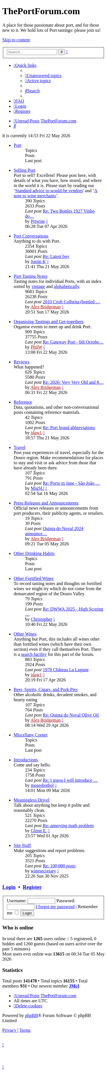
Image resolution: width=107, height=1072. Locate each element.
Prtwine (38, 221)
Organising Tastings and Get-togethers (49, 321)
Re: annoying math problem (68, 825)
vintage (38, 286)
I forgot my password (55, 906)
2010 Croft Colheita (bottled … (71, 301)
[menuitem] (43, 75)
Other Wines (25, 634)
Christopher (41, 619)
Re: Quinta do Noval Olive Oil (71, 715)
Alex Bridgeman (45, 306)
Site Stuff (22, 845)
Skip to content (16, 39)
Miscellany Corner (31, 734)
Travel (19, 447)
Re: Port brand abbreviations (69, 427)
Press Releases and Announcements (46, 503)
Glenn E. (39, 830)
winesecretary (43, 870)
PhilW (36, 347)
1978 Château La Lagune (66, 669)
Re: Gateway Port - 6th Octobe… (73, 342)
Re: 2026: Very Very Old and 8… (73, 382)
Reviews (21, 361)
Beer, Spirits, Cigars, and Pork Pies (46, 689)
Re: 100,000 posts (59, 865)
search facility (34, 654)
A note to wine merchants (55, 193)
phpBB (31, 1015)
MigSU (37, 488)
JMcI (74, 986)
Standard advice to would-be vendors (49, 190)
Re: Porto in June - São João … (71, 483)
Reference (23, 402)
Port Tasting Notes (31, 276)
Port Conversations (31, 236)
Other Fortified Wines (34, 578)
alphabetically (66, 286)
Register (32, 887)
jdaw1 (36, 432)
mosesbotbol (42, 785)
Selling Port (24, 170)
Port (17, 145)
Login (9, 887)
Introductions (26, 759)
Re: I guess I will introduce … (70, 780)
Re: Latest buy (56, 256)
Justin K (38, 261)
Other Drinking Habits (34, 553)
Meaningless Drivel (32, 800)
